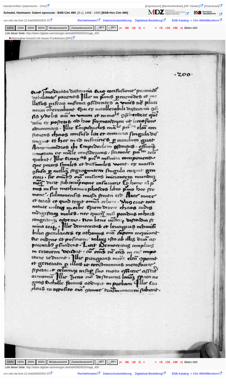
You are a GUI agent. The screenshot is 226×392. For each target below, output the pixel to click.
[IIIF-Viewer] (192, 6)
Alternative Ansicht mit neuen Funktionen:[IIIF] (40, 38)
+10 (167, 28)
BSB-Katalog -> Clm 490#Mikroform (195, 20)
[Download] (211, 6)
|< (121, 28)
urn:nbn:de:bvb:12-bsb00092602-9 (26, 20)
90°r (112, 28)
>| (181, 28)
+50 (175, 28)
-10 (133, 28)
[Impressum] (153, 6)
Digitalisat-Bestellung (148, 20)
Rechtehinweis (87, 20)
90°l (100, 28)
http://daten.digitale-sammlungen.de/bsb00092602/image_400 (62, 33)
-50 (127, 28)
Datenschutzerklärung (117, 20)
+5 (160, 28)
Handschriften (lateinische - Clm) (24, 6)
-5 (139, 28)
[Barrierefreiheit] (172, 6)
